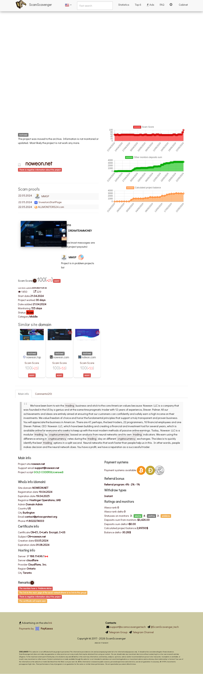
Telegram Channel (143, 632)
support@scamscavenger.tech (128, 627)
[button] (68, 4)
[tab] (58, 169)
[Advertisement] (101, 26)
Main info (23, 393)
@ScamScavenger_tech (165, 627)
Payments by (36, 628)
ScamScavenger (40, 4)
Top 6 (138, 4)
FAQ (162, 4)
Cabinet (183, 4)
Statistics (123, 4)
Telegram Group (118, 632)
